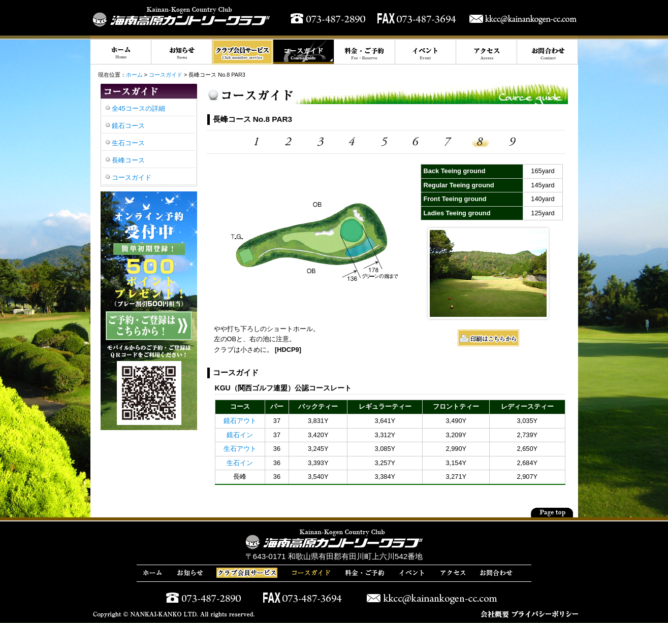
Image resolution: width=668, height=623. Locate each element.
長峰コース (128, 160)
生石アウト (240, 448)
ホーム (134, 75)
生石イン (240, 463)
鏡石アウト (240, 420)
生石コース (128, 143)
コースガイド (165, 75)
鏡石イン (240, 435)
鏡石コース (128, 125)
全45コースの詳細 (138, 108)
